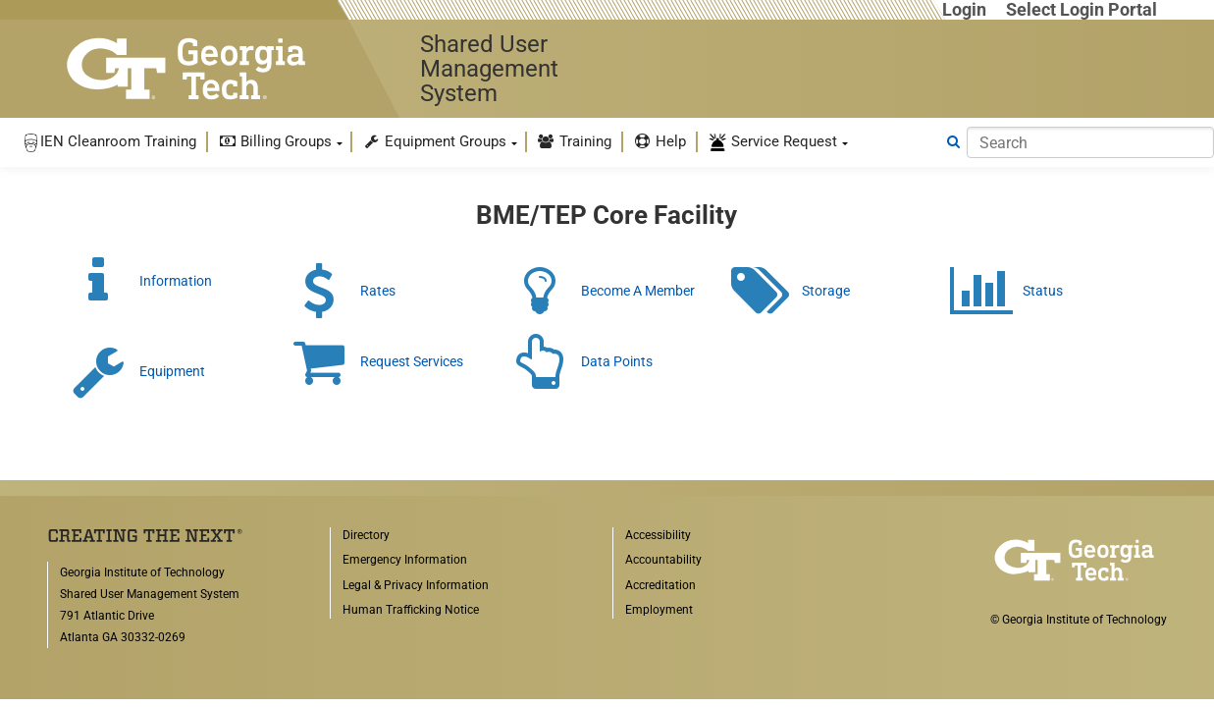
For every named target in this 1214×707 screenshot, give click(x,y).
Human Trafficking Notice (411, 610)
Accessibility (658, 535)
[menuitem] (109, 142)
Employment (659, 610)
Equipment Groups (434, 141)
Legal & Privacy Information (416, 585)
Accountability (663, 560)
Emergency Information (405, 560)
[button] (109, 142)
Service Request (772, 142)
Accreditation (660, 585)
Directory (366, 535)
